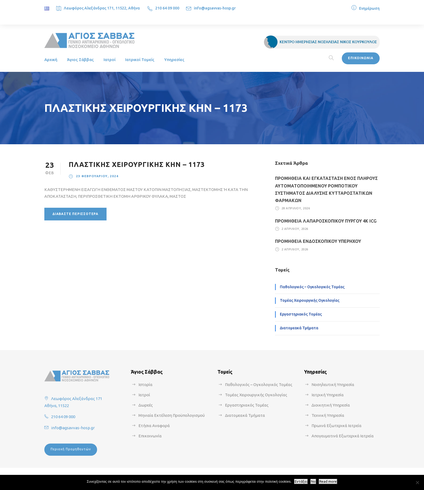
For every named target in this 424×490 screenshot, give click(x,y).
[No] (417, 482)
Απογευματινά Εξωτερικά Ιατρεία (343, 436)
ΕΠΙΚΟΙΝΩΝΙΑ (360, 58)
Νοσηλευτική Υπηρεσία (333, 384)
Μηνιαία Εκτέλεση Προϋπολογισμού (171, 415)
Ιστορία (145, 384)
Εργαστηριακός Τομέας (301, 314)
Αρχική (50, 59)
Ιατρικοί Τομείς (139, 59)
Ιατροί (109, 59)
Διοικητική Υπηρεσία (331, 405)
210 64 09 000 (167, 8)
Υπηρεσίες (174, 59)
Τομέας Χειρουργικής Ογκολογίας (309, 300)
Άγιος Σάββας (80, 59)
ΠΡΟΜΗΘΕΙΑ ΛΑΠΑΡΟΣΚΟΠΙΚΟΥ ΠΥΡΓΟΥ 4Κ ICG (325, 221)
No (313, 481)
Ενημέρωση (369, 8)
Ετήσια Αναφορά (154, 425)
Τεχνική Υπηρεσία (328, 415)
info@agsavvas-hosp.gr (215, 8)
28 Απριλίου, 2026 (295, 208)
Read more (328, 481)
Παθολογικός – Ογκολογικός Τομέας (312, 287)
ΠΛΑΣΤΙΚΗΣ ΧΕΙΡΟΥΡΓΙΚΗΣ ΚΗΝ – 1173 (137, 164)
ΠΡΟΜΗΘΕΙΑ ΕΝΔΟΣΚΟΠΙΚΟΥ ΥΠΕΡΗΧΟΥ (318, 241)
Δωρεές (145, 405)
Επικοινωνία (150, 436)
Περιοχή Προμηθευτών (71, 449)
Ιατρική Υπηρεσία (328, 394)
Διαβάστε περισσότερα (75, 214)
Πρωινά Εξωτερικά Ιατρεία (337, 425)
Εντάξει (301, 481)
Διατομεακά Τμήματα (299, 328)
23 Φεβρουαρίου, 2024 (97, 176)
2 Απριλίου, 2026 (294, 228)
